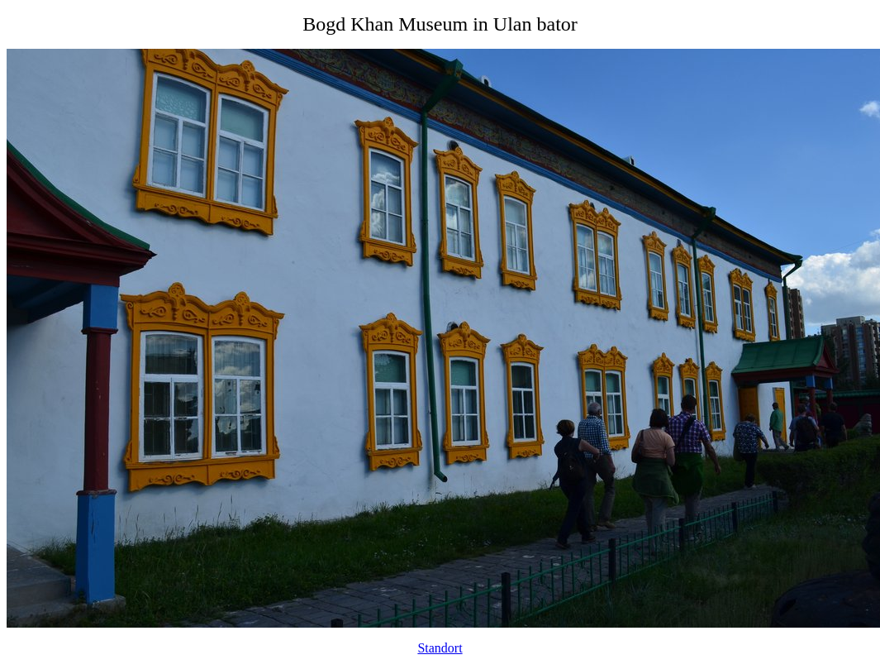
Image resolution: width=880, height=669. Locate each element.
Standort (439, 648)
